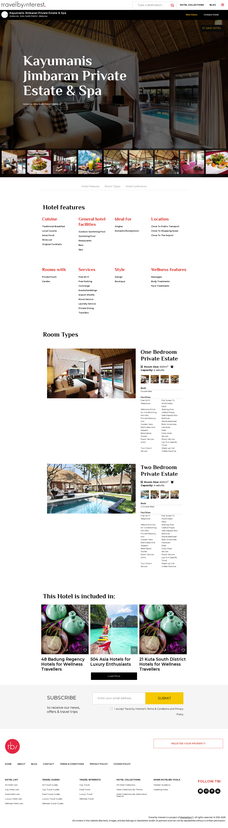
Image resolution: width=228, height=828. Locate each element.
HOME (8, 764)
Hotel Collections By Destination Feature (131, 795)
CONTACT (48, 764)
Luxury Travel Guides (52, 799)
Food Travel (84, 790)
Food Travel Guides (51, 794)
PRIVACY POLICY (99, 764)
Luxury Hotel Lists (13, 799)
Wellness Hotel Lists (14, 803)
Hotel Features (90, 186)
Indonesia (14, 16)
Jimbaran (43, 16)
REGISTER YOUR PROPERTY (188, 743)
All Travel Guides (50, 785)
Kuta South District (29, 16)
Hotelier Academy (162, 785)
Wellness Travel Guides (52, 803)
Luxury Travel (85, 794)
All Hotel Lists (11, 785)
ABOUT (21, 764)
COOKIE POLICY (122, 764)
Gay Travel (84, 785)
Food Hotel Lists (12, 794)
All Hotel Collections (125, 785)
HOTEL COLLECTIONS (192, 5)
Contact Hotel (211, 14)
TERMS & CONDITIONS (72, 764)
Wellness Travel (86, 799)
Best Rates (191, 14)
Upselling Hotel (161, 790)
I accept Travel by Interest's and (146, 711)
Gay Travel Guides (50, 790)
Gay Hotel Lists (12, 790)
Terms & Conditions (158, 708)
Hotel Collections (136, 186)
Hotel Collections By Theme (129, 790)
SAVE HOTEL (211, 28)
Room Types (112, 186)
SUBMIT (164, 698)
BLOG (213, 5)
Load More (114, 676)
